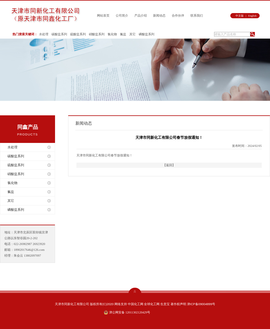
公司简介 (122, 15)
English (252, 15)
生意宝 (165, 304)
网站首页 (103, 15)
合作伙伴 (178, 15)
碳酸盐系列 (59, 34)
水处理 (43, 34)
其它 (132, 34)
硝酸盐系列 (96, 34)
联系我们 (196, 15)
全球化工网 (152, 304)
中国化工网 (135, 304)
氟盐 (123, 34)
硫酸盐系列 (78, 34)
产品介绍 (140, 15)
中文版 (240, 15)
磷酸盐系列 (146, 34)
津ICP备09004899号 (201, 304)
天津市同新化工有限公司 (72, 304)
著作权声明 (178, 304)
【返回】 (169, 165)
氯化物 (112, 34)
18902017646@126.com (29, 249)
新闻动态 (159, 15)
